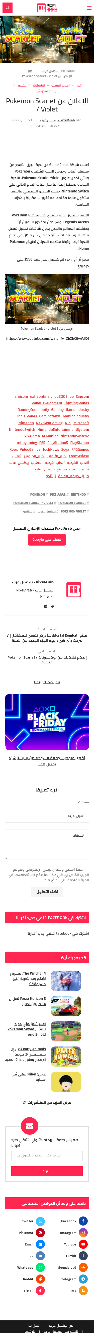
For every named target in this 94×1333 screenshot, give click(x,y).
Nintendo (78, 495)
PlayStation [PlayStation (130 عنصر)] (79, 443)
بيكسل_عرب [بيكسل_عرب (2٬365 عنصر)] (19, 463)
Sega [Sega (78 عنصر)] (65, 449)
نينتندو (28, 511)
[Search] (8, 8)
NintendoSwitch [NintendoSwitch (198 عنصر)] (22, 430)
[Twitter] (25, 1221)
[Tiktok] (25, 1290)
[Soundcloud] (68, 1267)
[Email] (25, 1244)
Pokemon (37, 495)
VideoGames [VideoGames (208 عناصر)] (30, 449)
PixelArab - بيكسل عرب (58, 71)
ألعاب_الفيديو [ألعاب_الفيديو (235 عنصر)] (78, 463)
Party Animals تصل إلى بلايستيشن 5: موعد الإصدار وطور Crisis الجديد (25, 1054)
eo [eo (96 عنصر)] (72, 396)
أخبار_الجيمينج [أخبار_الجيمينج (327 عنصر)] (34, 456)
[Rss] (68, 1290)
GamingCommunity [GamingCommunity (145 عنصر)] (33, 410)
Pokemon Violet (73, 511)
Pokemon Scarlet (72, 503)
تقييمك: (83, 803)
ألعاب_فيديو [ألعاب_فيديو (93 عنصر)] (55, 463)
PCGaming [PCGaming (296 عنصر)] (50, 436)
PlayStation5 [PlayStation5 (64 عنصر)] (57, 443)
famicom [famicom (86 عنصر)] (20, 396)
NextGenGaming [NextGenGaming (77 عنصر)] (49, 423)
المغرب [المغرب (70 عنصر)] (37, 463)
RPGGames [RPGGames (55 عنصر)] (80, 449)
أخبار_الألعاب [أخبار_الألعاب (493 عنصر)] (56, 456)
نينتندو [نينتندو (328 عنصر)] (51, 476)
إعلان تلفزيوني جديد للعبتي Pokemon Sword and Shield (27, 1029)
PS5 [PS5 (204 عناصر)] (42, 443)
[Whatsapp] (25, 1267)
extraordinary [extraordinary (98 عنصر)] (41, 396)
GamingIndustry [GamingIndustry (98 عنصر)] (76, 416)
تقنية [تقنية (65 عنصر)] (73, 469)
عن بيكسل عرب (61, 1326)
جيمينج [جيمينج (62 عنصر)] (62, 469)
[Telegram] (68, 1279)
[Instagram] (68, 1232)
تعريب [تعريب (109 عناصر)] (84, 469)
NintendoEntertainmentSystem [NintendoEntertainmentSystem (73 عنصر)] (63, 430)
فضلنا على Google (47, 539)
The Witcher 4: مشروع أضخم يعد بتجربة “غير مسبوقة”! (28, 979)
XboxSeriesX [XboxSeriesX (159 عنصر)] (79, 456)
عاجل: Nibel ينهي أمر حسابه (29, 1077)
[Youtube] (68, 1244)
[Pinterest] (25, 1232)
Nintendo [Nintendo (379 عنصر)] (26, 423)
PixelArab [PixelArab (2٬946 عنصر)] (32, 436)
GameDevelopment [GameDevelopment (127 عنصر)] (46, 403)
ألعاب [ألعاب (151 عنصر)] (16, 456)
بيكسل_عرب (47, 511)
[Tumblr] (68, 1255)
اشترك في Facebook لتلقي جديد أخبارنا (58, 933)
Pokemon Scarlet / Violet (33, 503)
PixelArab (58, 495)
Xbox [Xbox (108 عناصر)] (14, 449)
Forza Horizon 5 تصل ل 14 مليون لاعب (27, 1001)
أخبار (31, 71)
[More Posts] (47, 1102)
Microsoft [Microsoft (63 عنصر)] (81, 423)
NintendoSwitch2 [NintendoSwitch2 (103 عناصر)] (75, 436)
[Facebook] (68, 1221)
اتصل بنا (34, 1326)
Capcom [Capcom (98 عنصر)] (82, 396)
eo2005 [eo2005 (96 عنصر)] (61, 396)
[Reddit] (25, 1279)
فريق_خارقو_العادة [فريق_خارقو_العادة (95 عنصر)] (73, 476)
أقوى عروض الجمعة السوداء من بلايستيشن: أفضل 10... (47, 761)
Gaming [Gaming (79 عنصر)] (57, 410)
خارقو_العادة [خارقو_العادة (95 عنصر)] (44, 469)
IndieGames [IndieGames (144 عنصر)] (27, 416)
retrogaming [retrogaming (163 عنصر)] (27, 443)
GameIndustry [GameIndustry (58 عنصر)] (77, 410)
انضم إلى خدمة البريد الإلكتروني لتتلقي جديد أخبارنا (45, 1143)
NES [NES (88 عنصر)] (68, 423)
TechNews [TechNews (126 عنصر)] (51, 449)
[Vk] (25, 1255)
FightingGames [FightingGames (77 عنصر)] (76, 403)
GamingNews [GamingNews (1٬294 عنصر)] (50, 416)
